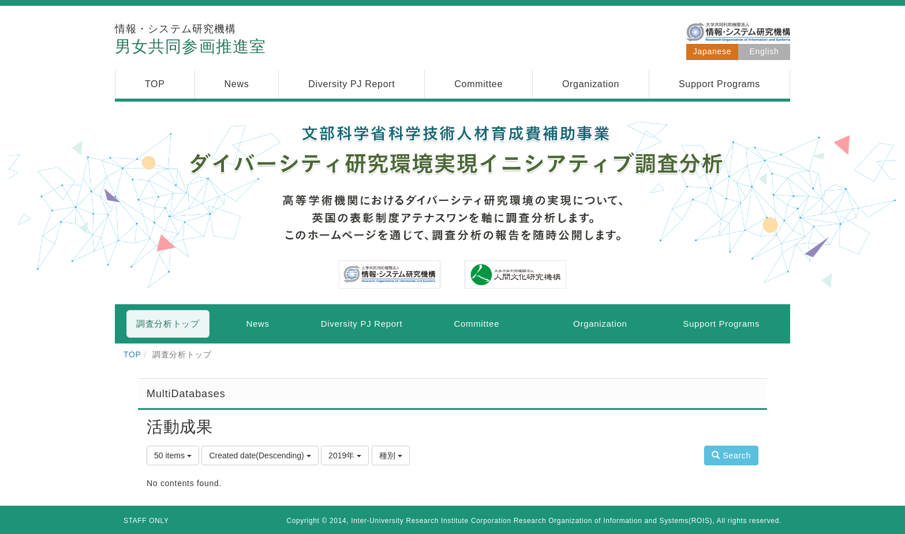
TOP (132, 354)
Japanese (712, 51)
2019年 (344, 455)
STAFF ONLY (146, 521)
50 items (173, 455)
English (764, 51)
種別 (390, 455)
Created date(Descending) (260, 455)
